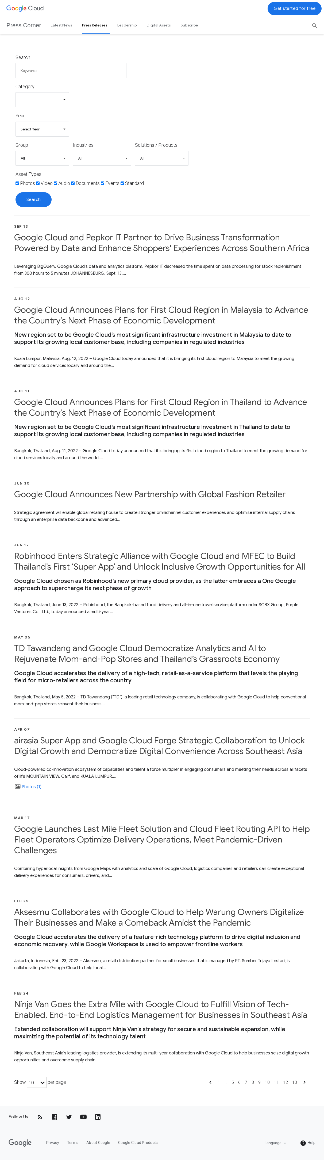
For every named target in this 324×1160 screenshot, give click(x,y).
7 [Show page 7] (246, 1082)
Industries (83, 145)
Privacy (52, 1142)
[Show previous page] (210, 1083)
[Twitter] (69, 1117)
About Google (98, 1142)
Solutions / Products (156, 145)
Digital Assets (159, 25)
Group (22, 145)
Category (25, 86)
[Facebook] (54, 1117)
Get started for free (294, 8)
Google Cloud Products (138, 1142)
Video (47, 183)
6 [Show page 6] (239, 1082)
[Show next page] (304, 1083)
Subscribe (189, 25)
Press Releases (94, 25)
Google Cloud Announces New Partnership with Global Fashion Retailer (150, 494)
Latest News (61, 25)
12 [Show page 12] (285, 1082)
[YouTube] (83, 1117)
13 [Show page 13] (294, 1082)
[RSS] (40, 1117)
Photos (27, 183)
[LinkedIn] (98, 1117)
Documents (88, 183)
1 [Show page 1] (219, 1082)
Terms (72, 1142)
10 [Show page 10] (267, 1082)
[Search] (315, 24)
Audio (64, 183)
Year (20, 115)
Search (23, 57)
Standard (134, 183)
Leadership (127, 25)
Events (112, 183)
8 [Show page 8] (253, 1082)
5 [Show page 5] (233, 1082)
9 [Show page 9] (259, 1082)
